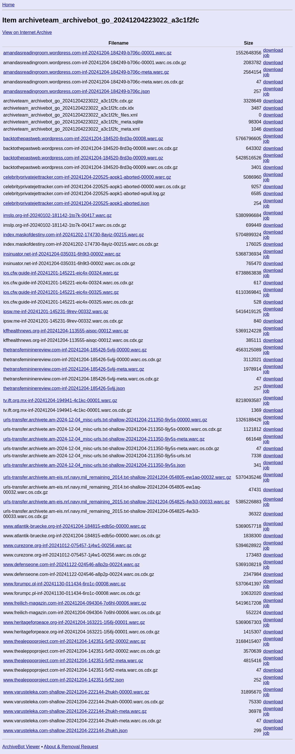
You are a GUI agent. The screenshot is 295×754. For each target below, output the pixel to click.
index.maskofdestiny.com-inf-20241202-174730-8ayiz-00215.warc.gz (73, 234)
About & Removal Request (71, 746)
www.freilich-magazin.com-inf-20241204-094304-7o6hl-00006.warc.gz (74, 603)
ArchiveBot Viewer (21, 746)
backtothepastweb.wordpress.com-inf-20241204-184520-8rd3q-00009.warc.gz (83, 157)
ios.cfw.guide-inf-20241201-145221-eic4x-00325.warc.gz (61, 292)
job (266, 55)
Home (8, 4)
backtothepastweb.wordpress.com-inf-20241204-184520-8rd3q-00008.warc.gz (83, 138)
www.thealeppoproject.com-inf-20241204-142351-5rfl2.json (63, 679)
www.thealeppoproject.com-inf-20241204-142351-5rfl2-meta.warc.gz (73, 660)
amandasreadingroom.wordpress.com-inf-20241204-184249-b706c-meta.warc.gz (86, 72)
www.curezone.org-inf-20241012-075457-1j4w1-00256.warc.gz (67, 545)
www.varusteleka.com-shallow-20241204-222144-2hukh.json (65, 730)
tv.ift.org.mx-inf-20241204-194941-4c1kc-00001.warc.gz (60, 400)
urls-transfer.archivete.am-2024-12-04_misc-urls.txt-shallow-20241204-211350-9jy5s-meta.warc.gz (104, 439)
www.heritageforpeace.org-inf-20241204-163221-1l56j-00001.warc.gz (74, 622)
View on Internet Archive (27, 32)
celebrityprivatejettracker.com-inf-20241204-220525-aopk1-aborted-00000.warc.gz (87, 177)
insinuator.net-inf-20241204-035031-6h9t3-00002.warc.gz (61, 254)
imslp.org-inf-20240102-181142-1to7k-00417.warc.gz (57, 215)
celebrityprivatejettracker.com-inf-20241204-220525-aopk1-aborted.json (76, 203)
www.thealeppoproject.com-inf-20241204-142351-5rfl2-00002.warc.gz (74, 641)
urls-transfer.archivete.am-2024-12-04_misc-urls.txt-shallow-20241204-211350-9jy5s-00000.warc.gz (105, 419)
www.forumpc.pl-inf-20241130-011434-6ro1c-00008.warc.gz (64, 583)
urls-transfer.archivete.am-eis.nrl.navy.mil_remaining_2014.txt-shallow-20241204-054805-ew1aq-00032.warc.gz (117, 477)
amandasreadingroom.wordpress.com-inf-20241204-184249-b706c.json (76, 91)
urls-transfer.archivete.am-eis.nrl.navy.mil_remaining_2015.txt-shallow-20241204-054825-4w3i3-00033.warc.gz (116, 501)
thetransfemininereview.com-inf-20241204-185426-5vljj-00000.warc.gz (75, 349)
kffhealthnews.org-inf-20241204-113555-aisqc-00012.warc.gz (65, 330)
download (273, 50)
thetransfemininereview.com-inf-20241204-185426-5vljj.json (64, 388)
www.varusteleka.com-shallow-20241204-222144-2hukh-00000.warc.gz (76, 692)
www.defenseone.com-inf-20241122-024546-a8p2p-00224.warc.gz (71, 564)
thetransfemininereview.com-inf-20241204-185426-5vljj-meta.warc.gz (73, 369)
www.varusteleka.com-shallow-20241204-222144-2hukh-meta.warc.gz (75, 711)
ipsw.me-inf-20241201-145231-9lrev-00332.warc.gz (55, 311)
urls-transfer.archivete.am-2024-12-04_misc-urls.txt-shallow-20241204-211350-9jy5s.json (94, 465)
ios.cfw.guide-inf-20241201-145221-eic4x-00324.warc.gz (61, 273)
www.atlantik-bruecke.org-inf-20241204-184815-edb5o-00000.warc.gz (74, 526)
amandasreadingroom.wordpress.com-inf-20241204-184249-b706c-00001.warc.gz (87, 52)
